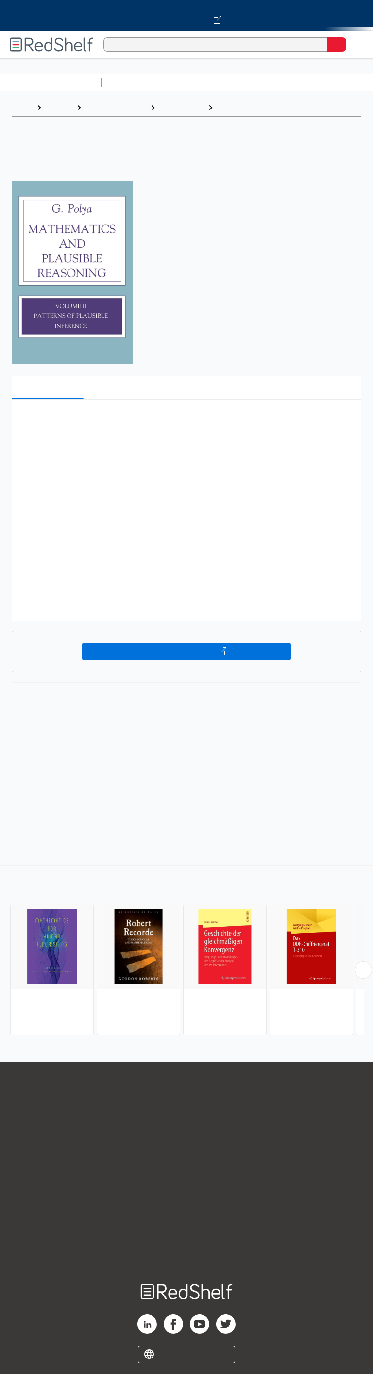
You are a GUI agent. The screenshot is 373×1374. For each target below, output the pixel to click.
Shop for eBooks (186, 1124)
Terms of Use (186, 1188)
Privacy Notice (187, 1167)
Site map (186, 1252)
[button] (185, 422)
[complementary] (186, 951)
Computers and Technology (277, 82)
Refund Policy (186, 1210)
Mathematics (181, 107)
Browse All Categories (50, 82)
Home (22, 107)
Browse (59, 107)
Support (186, 1146)
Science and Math (190, 82)
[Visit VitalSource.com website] (186, 15)
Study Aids (131, 82)
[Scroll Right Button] (363, 970)
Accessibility (186, 1231)
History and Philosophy (259, 107)
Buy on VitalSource (186, 651)
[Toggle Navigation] (356, 44)
